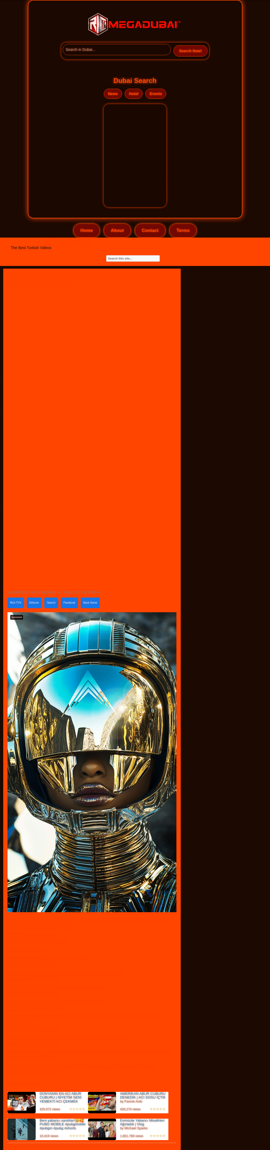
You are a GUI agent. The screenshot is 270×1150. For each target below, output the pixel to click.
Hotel (133, 94)
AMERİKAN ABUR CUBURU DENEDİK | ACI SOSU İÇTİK (143, 1096)
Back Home (90, 602)
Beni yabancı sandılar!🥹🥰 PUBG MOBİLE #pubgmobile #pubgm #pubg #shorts (63, 1124)
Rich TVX (15, 602)
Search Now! (190, 51)
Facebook (69, 602)
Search (51, 602)
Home (86, 230)
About (117, 230)
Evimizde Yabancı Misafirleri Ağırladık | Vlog (142, 1122)
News (113, 94)
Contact (150, 230)
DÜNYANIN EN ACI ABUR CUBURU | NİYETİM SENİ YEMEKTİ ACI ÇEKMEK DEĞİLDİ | (61, 1099)
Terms (183, 230)
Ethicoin (34, 602)
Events (156, 94)
